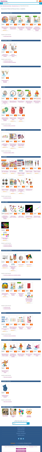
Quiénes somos (21, 435)
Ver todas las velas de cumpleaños (10, 335)
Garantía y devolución (21, 433)
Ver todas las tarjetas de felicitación (10, 62)
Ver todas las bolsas (7, 308)
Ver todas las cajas (7, 307)
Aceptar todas (21, 448)
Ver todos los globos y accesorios (9, 125)
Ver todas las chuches (7, 197)
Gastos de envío (21, 429)
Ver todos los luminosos (8, 246)
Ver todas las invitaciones (8, 60)
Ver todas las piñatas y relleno (9, 152)
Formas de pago (21, 431)
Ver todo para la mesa (7, 36)
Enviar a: (37, 1)
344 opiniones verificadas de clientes (24, 443)
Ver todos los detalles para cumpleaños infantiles (12, 275)
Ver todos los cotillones (8, 244)
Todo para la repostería (8, 377)
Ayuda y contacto (21, 428)
